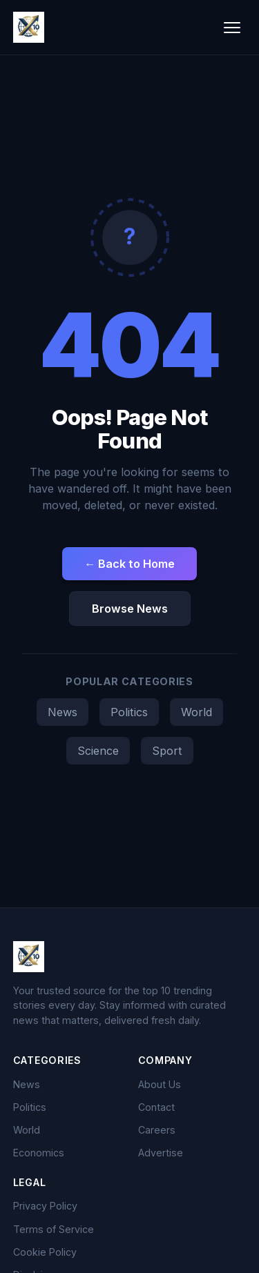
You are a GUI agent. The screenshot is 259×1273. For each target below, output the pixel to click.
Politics (129, 712)
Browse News (130, 608)
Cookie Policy (45, 1252)
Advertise (160, 1152)
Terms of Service (53, 1229)
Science (98, 751)
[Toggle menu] (232, 27)
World (196, 712)
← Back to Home (129, 564)
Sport (167, 751)
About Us (159, 1084)
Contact (156, 1107)
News (62, 712)
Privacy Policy (45, 1206)
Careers (156, 1130)
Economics (38, 1152)
